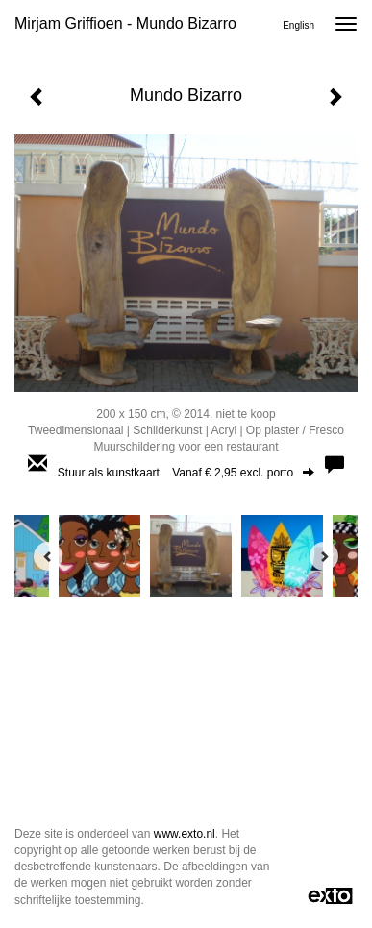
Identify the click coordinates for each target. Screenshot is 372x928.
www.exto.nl (184, 834)
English (298, 25)
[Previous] (48, 556)
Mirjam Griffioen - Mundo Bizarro (125, 23)
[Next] (324, 556)
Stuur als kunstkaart (186, 472)
